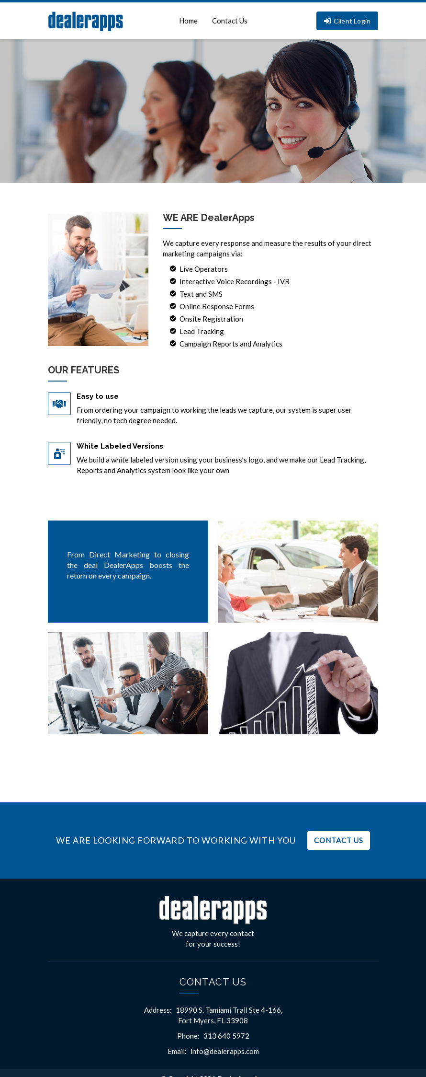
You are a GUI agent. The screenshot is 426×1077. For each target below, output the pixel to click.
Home (188, 20)
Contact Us (229, 20)
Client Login (347, 21)
